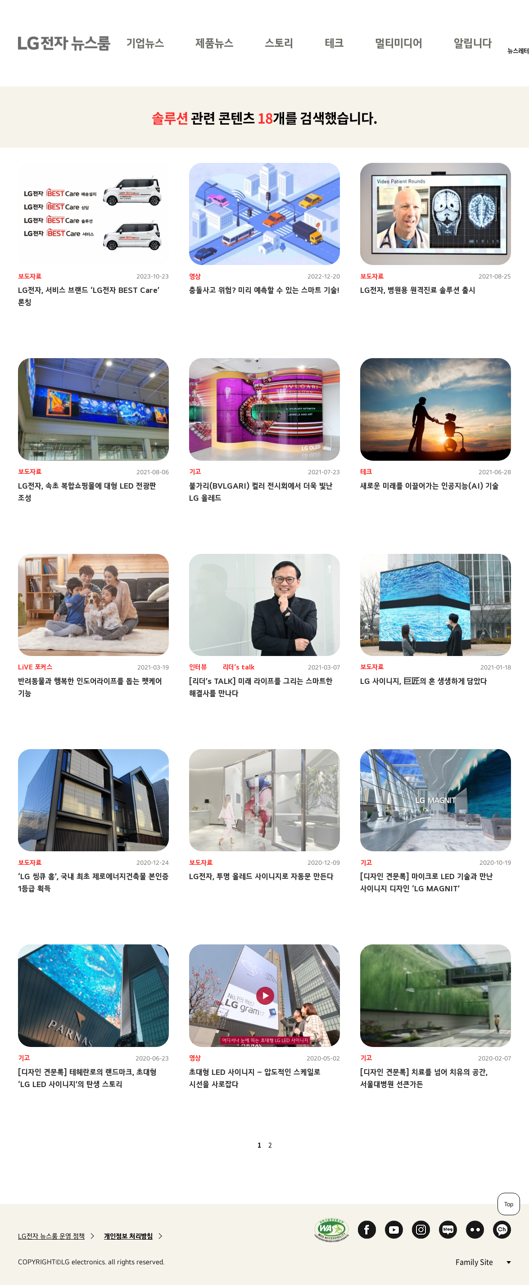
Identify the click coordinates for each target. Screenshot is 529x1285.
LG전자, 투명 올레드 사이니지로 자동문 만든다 (261, 876)
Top (508, 1204)
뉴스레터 (518, 50)
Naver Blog (448, 1230)
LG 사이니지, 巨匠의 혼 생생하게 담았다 (423, 681)
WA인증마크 (331, 1230)
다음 (285, 1144)
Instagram (421, 1230)
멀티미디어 (398, 43)
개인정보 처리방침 (128, 1236)
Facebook (367, 1230)
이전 (244, 1144)
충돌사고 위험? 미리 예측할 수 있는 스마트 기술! (264, 290)
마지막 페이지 (296, 1144)
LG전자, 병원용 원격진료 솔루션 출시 (417, 290)
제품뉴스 (214, 43)
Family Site (483, 1261)
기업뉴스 (145, 43)
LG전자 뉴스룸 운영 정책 (51, 1236)
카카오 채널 (502, 1230)
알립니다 (473, 43)
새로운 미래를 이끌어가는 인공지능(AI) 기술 (429, 485)
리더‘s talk (238, 667)
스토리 (279, 43)
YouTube (394, 1230)
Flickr (475, 1230)
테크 (334, 43)
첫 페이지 (233, 1144)
